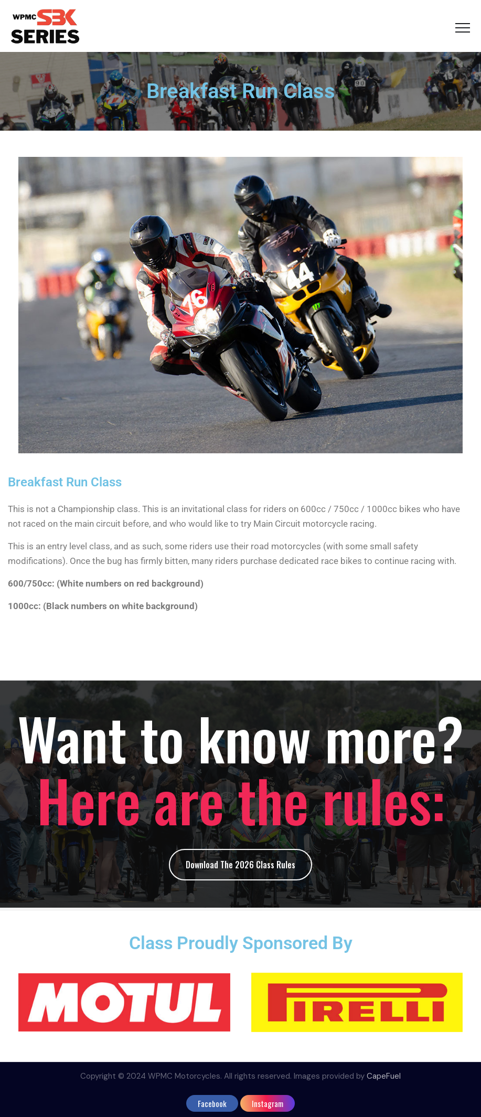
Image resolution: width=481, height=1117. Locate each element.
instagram (267, 1103)
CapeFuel (384, 1076)
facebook (212, 1103)
